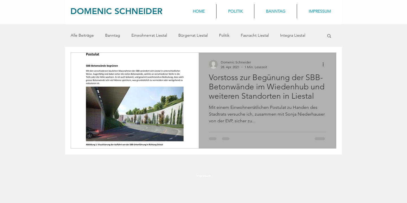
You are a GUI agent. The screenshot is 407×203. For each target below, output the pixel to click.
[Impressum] (203, 176)
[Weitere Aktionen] (325, 64)
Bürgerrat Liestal (193, 35)
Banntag (112, 35)
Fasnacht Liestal (255, 35)
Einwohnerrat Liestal (149, 35)
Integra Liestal (292, 35)
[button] (329, 36)
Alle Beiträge (82, 35)
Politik (224, 35)
